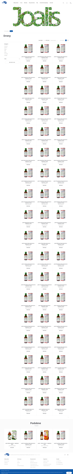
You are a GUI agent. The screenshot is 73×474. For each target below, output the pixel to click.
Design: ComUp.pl (37, 454)
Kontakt (51, 2)
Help (5, 50)
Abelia (5, 49)
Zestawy (5, 55)
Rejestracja (6, 464)
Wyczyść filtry (12, 62)
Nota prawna (45, 462)
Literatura (6, 46)
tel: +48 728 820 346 (59, 462)
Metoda (25, 2)
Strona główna (6, 31)
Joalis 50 (5, 47)
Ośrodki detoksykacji (44, 2)
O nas (21, 2)
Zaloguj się (6, 462)
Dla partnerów (32, 2)
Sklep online (16, 2)
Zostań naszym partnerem (34, 465)
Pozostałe (6, 53)
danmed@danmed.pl (59, 464)
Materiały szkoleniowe (33, 462)
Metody (18, 462)
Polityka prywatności (46, 465)
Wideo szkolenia (32, 467)
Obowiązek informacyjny (47, 464)
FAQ (37, 2)
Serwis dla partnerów (33, 464)
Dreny (5, 52)
